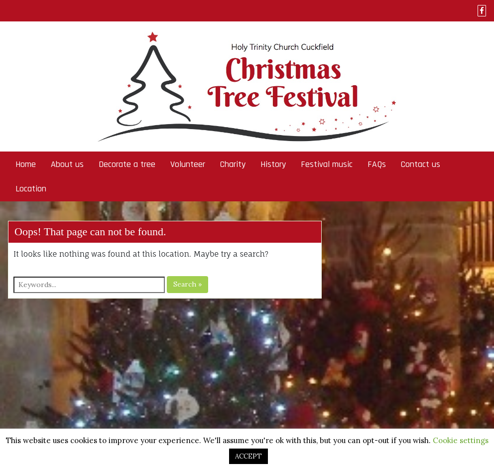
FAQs (377, 164)
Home (25, 164)
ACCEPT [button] (248, 456)
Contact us (420, 164)
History (273, 164)
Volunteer (187, 164)
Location (30, 188)
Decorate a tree (127, 164)
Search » (187, 284)
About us (67, 164)
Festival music (327, 164)
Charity (233, 164)
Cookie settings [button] (461, 440)
